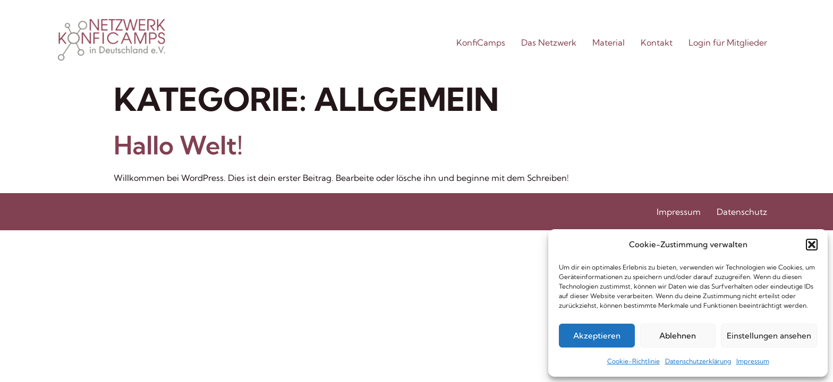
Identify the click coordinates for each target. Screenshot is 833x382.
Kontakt (657, 42)
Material (608, 42)
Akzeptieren (596, 336)
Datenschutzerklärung (698, 361)
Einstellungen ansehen (769, 336)
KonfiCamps (480, 42)
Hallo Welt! (178, 145)
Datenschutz (742, 211)
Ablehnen (677, 336)
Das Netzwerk (548, 42)
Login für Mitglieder (727, 42)
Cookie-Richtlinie (633, 361)
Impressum (752, 361)
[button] (811, 244)
